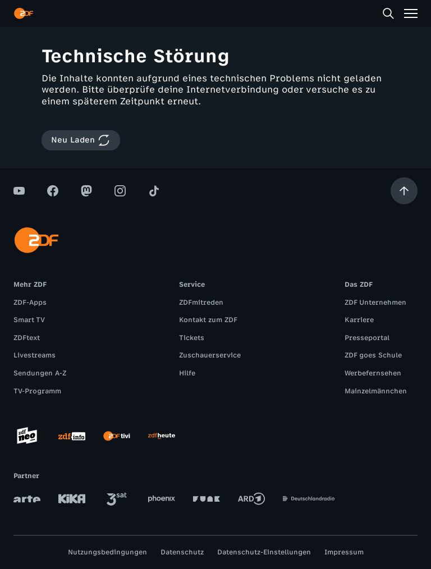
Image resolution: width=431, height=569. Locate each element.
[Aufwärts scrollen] (404, 190)
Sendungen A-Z (39, 373)
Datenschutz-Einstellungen (264, 552)
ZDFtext (26, 338)
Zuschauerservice (210, 355)
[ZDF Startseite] (23, 13)
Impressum (344, 552)
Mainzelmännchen (376, 391)
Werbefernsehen (373, 373)
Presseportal (367, 338)
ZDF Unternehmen (375, 302)
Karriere (359, 320)
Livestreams (34, 355)
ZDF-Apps (30, 302)
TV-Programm (37, 391)
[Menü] (411, 13)
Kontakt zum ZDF (208, 320)
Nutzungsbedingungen (107, 552)
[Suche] (388, 13)
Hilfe (187, 373)
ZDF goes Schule (373, 355)
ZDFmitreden (201, 302)
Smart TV (29, 320)
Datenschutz (182, 552)
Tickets (191, 338)
